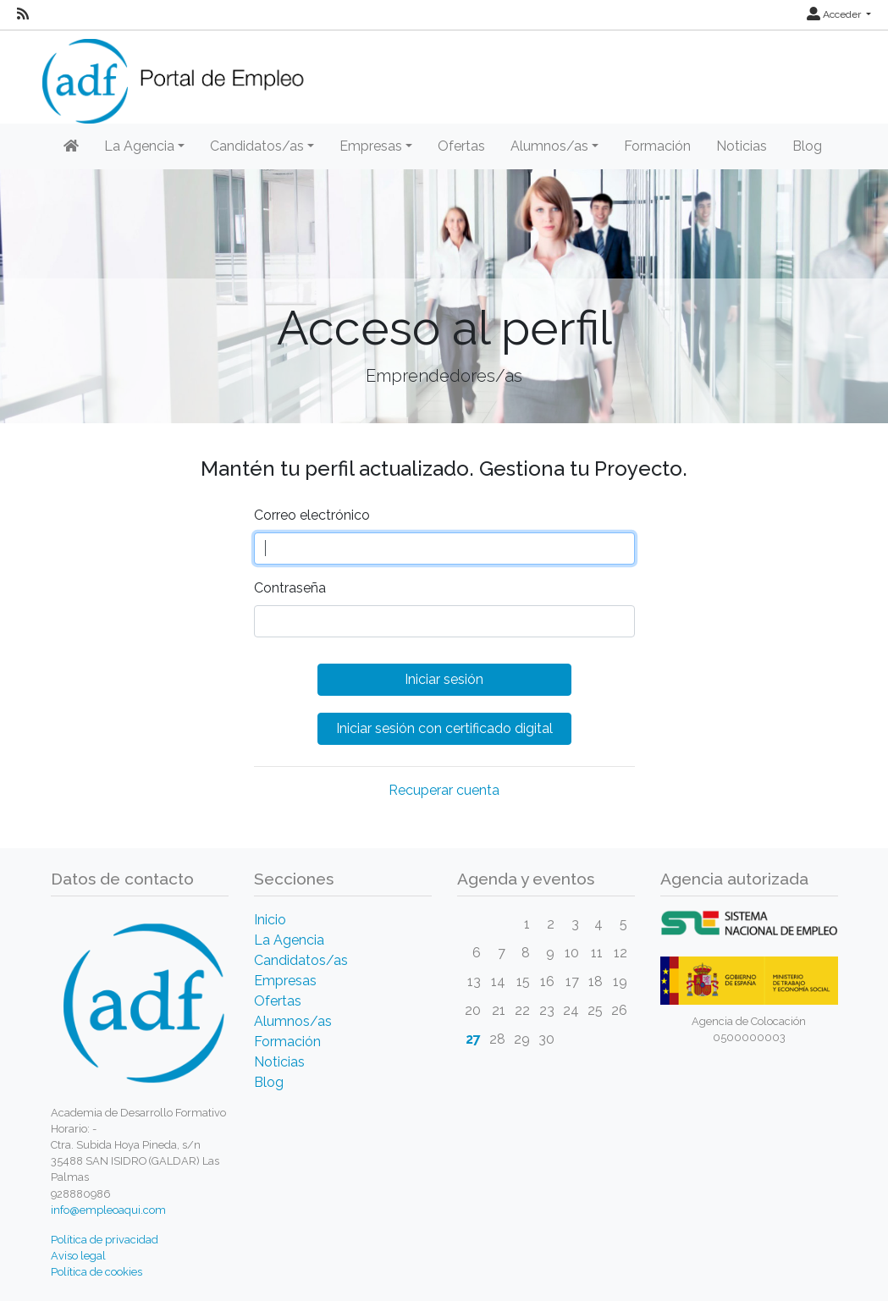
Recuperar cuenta (444, 790)
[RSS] (23, 14)
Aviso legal (78, 1255)
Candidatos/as (301, 960)
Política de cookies (96, 1271)
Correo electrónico (312, 515)
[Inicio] (71, 146)
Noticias (741, 146)
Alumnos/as (293, 1021)
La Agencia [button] (139, 146)
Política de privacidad (104, 1239)
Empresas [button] (370, 146)
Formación (657, 146)
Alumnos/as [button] (549, 146)
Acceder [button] (835, 14)
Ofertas (461, 146)
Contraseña (290, 588)
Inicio (270, 920)
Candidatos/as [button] (257, 146)
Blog (807, 146)
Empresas (285, 981)
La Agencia (289, 940)
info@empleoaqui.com (108, 1210)
